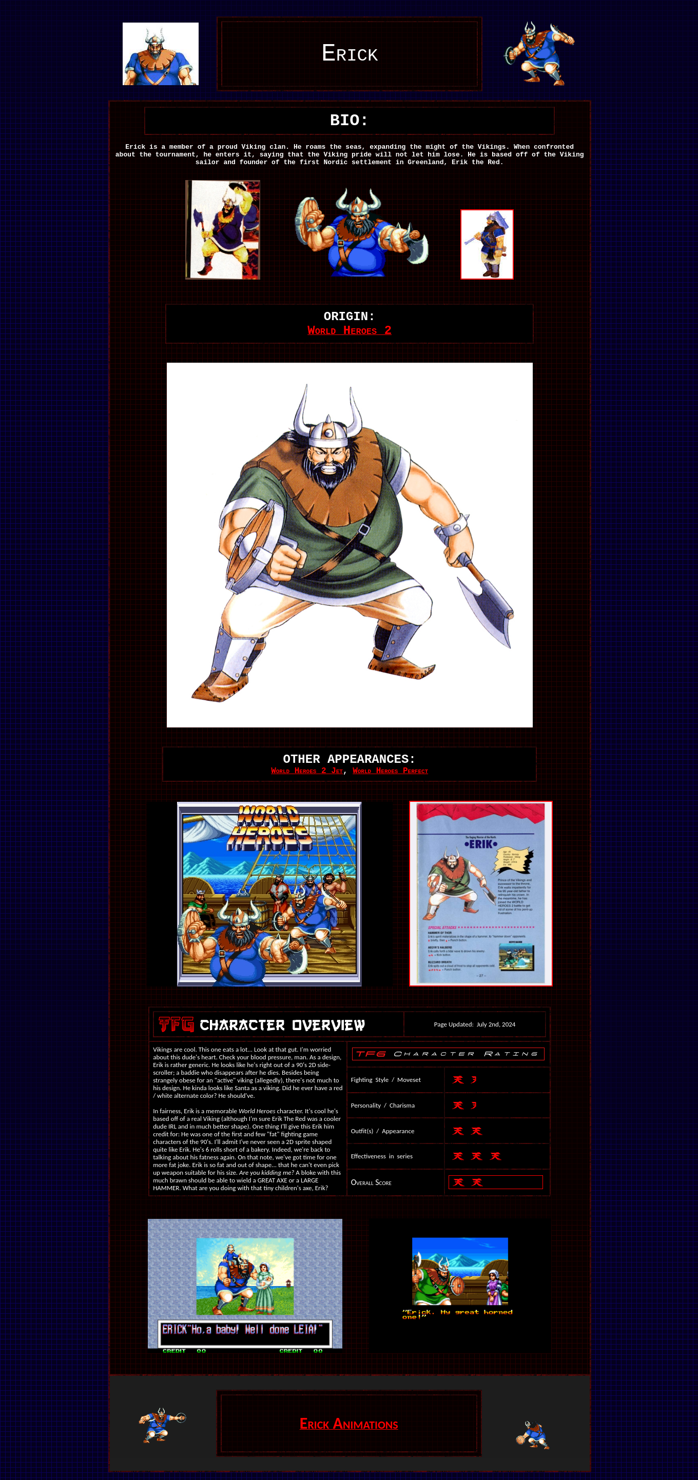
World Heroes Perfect (390, 771)
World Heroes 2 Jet (307, 771)
